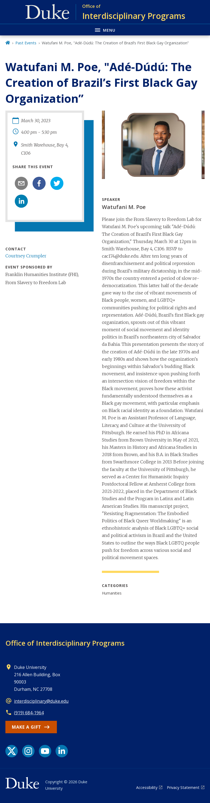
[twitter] (57, 183)
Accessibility (146, 787)
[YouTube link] (45, 751)
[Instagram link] (28, 751)
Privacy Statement (183, 787)
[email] (21, 183)
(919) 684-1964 (29, 713)
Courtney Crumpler (25, 255)
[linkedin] (21, 201)
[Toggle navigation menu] (105, 29)
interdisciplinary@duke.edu (41, 701)
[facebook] (39, 183)
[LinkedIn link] (62, 751)
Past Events (25, 42)
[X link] (11, 751)
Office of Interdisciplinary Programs (65, 643)
